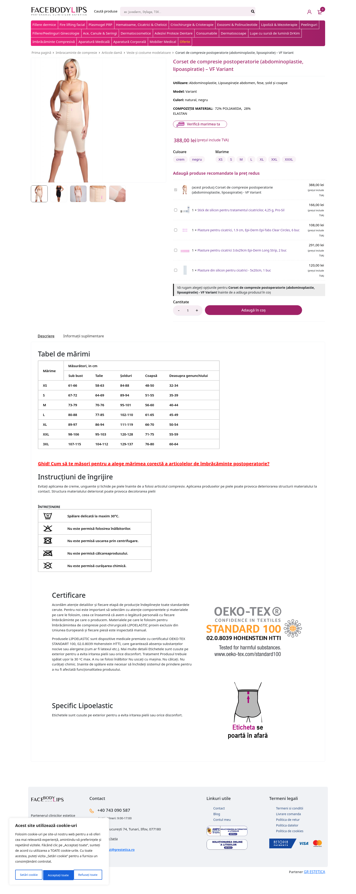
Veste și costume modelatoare (149, 52)
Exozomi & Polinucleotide (237, 24)
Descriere (47, 353)
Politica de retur (288, 836)
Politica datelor (287, 842)
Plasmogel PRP (100, 24)
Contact (219, 825)
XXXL (268, 175)
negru (202, 158)
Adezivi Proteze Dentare (174, 33)
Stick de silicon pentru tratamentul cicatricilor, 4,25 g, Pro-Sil (246, 226)
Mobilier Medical (163, 41)
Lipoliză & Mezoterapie (279, 24)
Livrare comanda (288, 831)
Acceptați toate (88, 875)
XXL (250, 175)
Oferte (185, 41)
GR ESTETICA (315, 888)
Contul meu (222, 836)
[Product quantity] (188, 327)
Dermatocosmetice (136, 33)
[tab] (47, 353)
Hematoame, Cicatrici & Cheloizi (141, 24)
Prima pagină (41, 52)
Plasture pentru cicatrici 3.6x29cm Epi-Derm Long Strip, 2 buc (247, 266)
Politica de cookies (290, 848)
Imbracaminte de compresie (76, 52)
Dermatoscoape (233, 33)
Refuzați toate (57, 875)
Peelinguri (309, 24)
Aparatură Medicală (94, 41)
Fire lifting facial (72, 24)
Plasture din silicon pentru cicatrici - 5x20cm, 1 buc (238, 286)
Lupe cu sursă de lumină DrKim (275, 33)
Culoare (179, 151)
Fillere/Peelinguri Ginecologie (55, 33)
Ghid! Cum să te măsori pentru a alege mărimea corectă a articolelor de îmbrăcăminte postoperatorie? (153, 481)
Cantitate (181, 318)
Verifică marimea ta (203, 124)
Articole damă (112, 52)
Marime (179, 169)
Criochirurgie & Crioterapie (192, 24)
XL (234, 175)
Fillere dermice (44, 24)
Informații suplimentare (88, 353)
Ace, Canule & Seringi (100, 33)
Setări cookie (28, 875)
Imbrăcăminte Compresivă (53, 41)
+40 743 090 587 (120, 826)
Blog (216, 831)
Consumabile (206, 33)
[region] (59, 852)
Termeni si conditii (289, 825)
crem (181, 158)
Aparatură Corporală (129, 41)
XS (179, 175)
